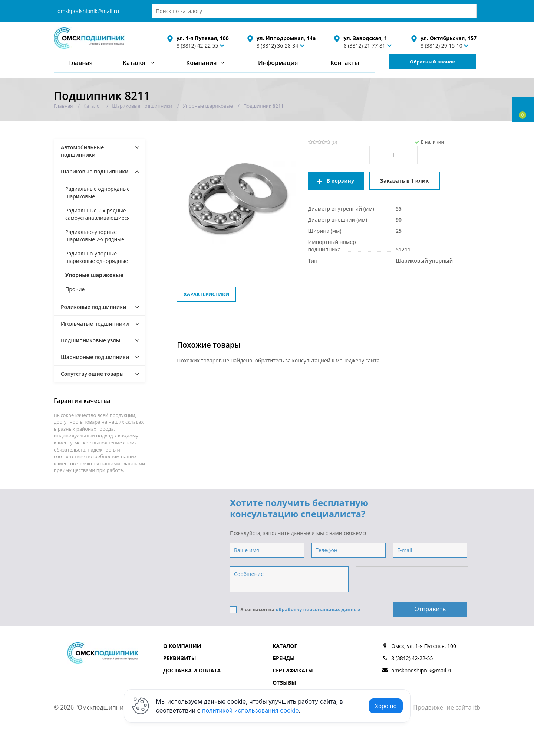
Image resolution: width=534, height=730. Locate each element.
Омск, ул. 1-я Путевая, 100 (423, 645)
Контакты (344, 63)
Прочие (75, 289)
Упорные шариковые (94, 274)
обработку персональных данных (318, 609)
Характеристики (206, 294)
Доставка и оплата (192, 670)
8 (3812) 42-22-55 (197, 45)
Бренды (284, 658)
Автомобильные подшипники (82, 151)
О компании (182, 645)
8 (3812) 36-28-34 (278, 45)
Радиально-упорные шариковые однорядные (96, 257)
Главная (80, 63)
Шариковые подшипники (95, 171)
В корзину (340, 180)
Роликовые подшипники (93, 306)
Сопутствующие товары (92, 373)
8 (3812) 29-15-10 (441, 45)
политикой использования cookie (250, 710)
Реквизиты (179, 658)
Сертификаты (293, 670)
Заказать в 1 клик (404, 180)
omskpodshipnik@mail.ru (88, 10)
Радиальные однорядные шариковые (97, 192)
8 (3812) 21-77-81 (364, 45)
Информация (278, 63)
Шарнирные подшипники (95, 357)
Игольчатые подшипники (95, 323)
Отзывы (284, 682)
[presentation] (412, 579)
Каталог (134, 63)
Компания (201, 63)
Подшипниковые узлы (90, 340)
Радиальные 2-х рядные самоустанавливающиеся (97, 214)
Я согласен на (295, 609)
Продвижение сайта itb (446, 707)
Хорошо (385, 706)
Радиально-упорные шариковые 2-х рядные (94, 235)
